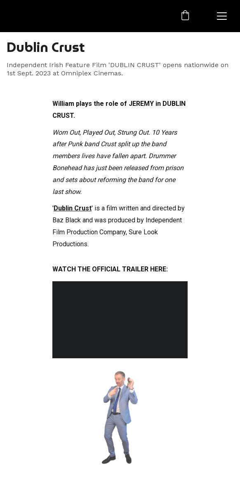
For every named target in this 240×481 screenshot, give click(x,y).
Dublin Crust (73, 208)
